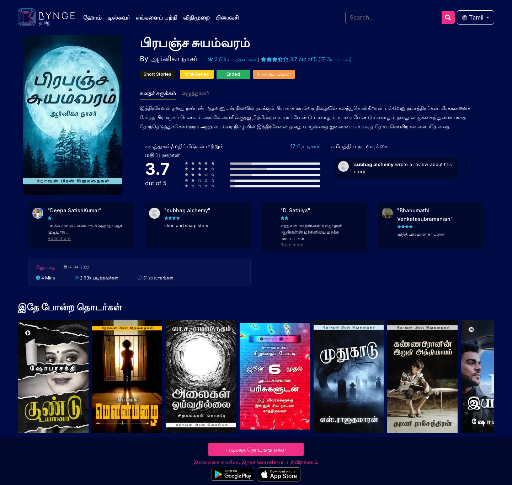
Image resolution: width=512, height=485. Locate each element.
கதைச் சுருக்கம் (158, 93)
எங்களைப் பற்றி (156, 17)
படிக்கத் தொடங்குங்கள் (256, 449)
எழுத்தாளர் (195, 93)
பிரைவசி (227, 17)
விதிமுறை (196, 17)
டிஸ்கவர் (118, 17)
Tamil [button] (473, 17)
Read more (59, 238)
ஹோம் (92, 17)
